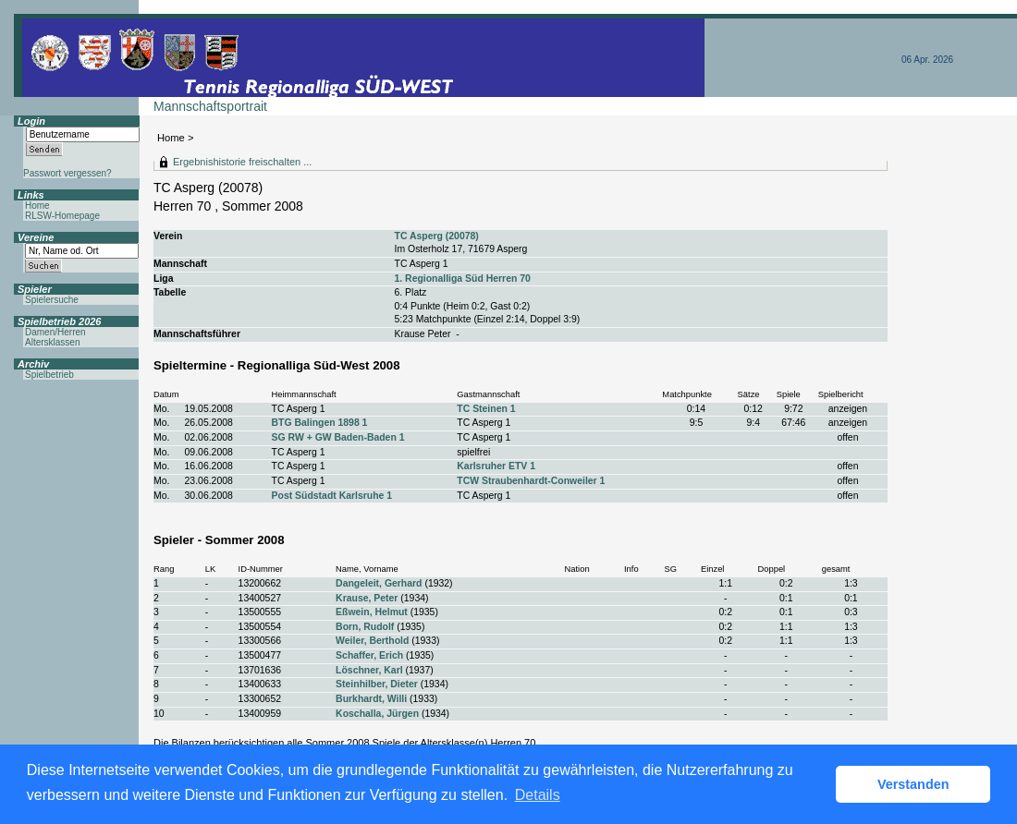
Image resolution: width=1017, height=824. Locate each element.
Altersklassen (52, 342)
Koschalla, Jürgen (377, 714)
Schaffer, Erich (369, 655)
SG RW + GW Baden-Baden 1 (338, 437)
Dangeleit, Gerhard (379, 583)
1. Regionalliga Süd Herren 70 (463, 278)
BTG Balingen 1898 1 (320, 423)
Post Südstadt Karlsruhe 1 (332, 496)
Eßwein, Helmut (372, 612)
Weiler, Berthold (372, 641)
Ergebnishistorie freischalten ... (242, 161)
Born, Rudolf (365, 627)
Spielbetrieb (49, 375)
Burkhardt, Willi (371, 699)
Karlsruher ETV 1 (496, 466)
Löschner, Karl (369, 670)
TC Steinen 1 (486, 409)
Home (171, 137)
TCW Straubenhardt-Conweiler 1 (531, 481)
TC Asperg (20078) (437, 236)
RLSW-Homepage (62, 216)
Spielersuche (52, 300)
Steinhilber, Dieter (377, 684)
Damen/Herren (55, 332)
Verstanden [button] (913, 784)
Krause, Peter (367, 598)
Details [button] (537, 795)
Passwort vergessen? (67, 173)
